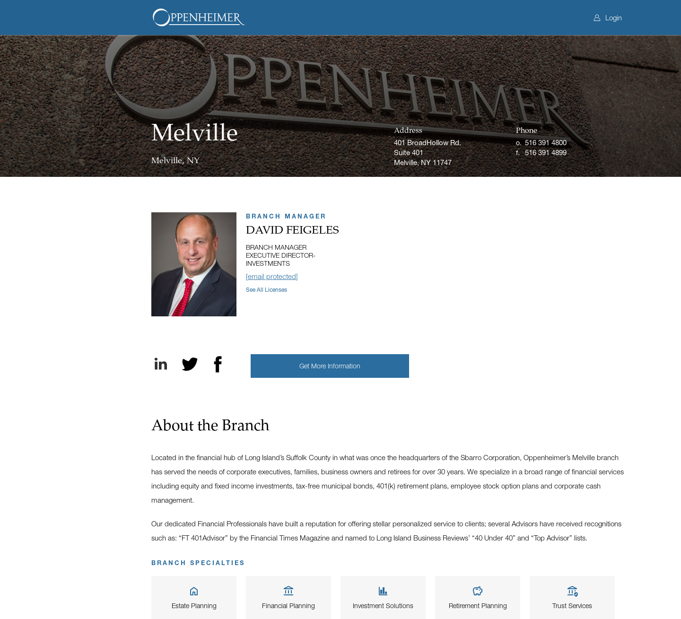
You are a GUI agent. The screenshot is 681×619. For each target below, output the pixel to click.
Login (608, 17)
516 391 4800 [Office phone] (546, 142)
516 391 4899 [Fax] (546, 152)
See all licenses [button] (266, 289)
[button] (330, 366)
